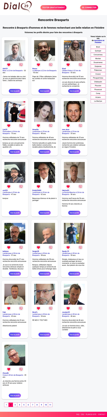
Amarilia (35, 129)
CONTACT (101, 414)
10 (46, 405)
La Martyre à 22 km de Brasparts (44, 71)
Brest (98, 47)
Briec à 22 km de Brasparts (13, 71)
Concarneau (98, 55)
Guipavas (98, 66)
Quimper (98, 51)
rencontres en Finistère (99, 41)
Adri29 (5, 69)
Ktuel (64, 69)
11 (50, 405)
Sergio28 (35, 251)
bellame (6, 251)
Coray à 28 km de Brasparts (13, 375)
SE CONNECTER (89, 7)
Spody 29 (65, 251)
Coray (98, 93)
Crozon (98, 74)
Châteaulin (98, 82)
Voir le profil (14, 91)
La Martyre (98, 101)
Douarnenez (98, 62)
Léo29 (5, 129)
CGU (82, 414)
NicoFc (35, 312)
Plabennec (98, 70)
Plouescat (98, 90)
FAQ (77, 414)
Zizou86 (6, 373)
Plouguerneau (98, 78)
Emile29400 (36, 190)
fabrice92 (65, 190)
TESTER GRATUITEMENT (53, 7)
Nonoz (34, 69)
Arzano (98, 97)
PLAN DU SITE (91, 414)
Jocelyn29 (66, 312)
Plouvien (98, 86)
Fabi (4, 312)
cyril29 (5, 190)
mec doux (65, 129)
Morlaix (98, 59)
